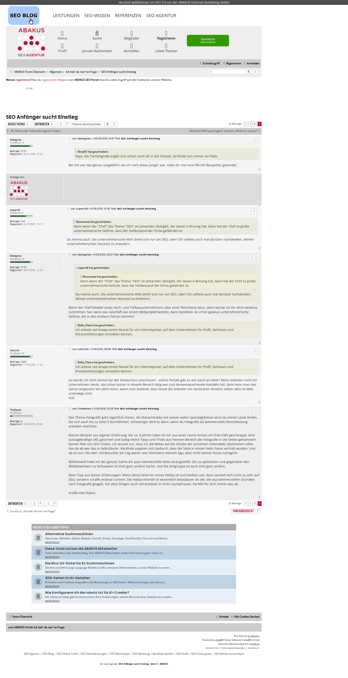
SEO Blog (48, 654)
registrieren (23, 80)
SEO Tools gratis (201, 654)
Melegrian (16, 139)
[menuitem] (251, 64)
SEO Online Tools (67, 654)
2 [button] (254, 124)
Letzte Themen (166, 48)
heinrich (15, 350)
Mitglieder (131, 35)
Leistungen (66, 15)
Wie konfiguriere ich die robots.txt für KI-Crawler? (87, 592)
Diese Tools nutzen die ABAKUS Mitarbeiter (81, 548)
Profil (62, 48)
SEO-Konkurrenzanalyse (229, 654)
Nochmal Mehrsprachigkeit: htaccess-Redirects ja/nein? (225, 131)
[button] (245, 124)
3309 (23, 361)
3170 (23, 151)
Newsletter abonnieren (208, 40)
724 (23, 221)
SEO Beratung (141, 654)
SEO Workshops (120, 654)
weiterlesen (52, 542)
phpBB (218, 639)
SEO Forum (163, 2)
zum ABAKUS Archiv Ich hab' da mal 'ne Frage (36, 627)
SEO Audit (182, 654)
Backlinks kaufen (163, 654)
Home (62, 35)
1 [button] (250, 124)
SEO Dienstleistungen (94, 654)
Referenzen (128, 15)
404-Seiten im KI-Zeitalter (67, 578)
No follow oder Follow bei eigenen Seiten (36, 131)
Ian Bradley (253, 635)
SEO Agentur (161, 15)
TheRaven (15, 409)
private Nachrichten (97, 48)
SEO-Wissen (97, 15)
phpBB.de (254, 643)
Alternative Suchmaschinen (69, 534)
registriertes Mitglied (55, 80)
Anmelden (131, 48)
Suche (97, 35)
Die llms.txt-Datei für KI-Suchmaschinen (80, 563)
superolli (15, 209)
